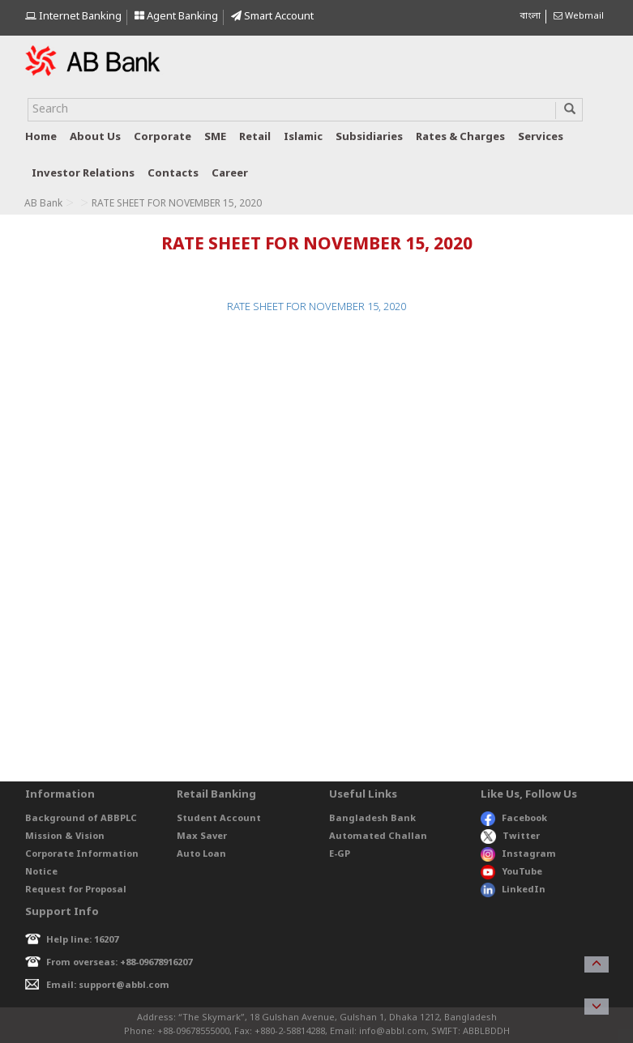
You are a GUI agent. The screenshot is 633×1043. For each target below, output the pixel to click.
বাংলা (530, 16)
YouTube (511, 872)
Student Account (219, 818)
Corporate (162, 137)
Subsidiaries (369, 137)
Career (230, 174)
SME (215, 137)
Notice (41, 872)
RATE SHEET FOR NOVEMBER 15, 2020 (316, 307)
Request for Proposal (75, 890)
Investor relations (83, 174)
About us (95, 137)
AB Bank (43, 204)
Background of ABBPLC (81, 818)
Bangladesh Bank (372, 818)
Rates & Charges (460, 137)
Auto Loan (201, 854)
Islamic (303, 137)
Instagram (518, 854)
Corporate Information (82, 854)
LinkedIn (513, 890)
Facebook (514, 818)
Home (41, 137)
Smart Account (272, 16)
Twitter (510, 836)
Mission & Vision (65, 836)
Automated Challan (378, 836)
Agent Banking (176, 16)
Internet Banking (73, 16)
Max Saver (202, 836)
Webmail (579, 16)
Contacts (173, 174)
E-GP (339, 854)
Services (540, 137)
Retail (255, 137)
